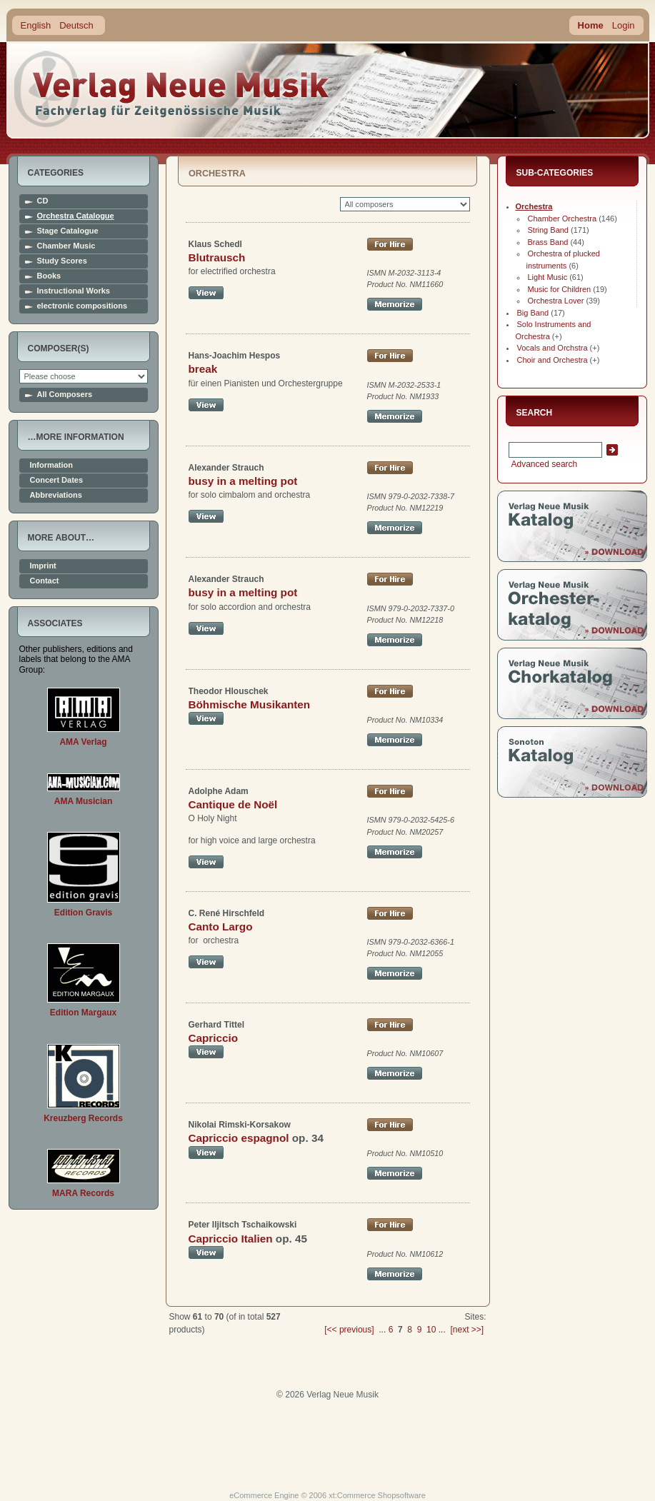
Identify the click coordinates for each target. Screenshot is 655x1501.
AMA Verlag (82, 742)
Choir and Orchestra (552, 360)
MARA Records (83, 1193)
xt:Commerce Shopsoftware (377, 1495)
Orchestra (534, 206)
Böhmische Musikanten (250, 704)
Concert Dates (57, 480)
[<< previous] (349, 1330)
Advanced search (543, 464)
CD (43, 201)
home (172, 88)
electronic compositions (82, 306)
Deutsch (76, 25)
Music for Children (559, 289)
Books (49, 276)
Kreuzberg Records (83, 1118)
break (203, 369)
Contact (44, 581)
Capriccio (214, 1038)
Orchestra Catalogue (75, 216)
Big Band (533, 312)
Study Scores (62, 261)
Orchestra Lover (556, 300)
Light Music (548, 277)
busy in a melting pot (243, 481)
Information (52, 465)
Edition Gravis (83, 913)
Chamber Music (66, 246)
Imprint (43, 566)
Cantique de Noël (233, 804)
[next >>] (467, 1330)
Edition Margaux (83, 1013)
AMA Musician (83, 801)
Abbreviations (56, 495)
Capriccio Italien (231, 1239)
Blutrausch (217, 257)
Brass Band (548, 242)
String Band (548, 230)
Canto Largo (221, 926)
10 (431, 1330)
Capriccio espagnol (239, 1138)
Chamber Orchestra (562, 218)
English (36, 25)
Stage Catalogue (68, 231)
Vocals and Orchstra (552, 347)
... (382, 1330)
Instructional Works (73, 291)
